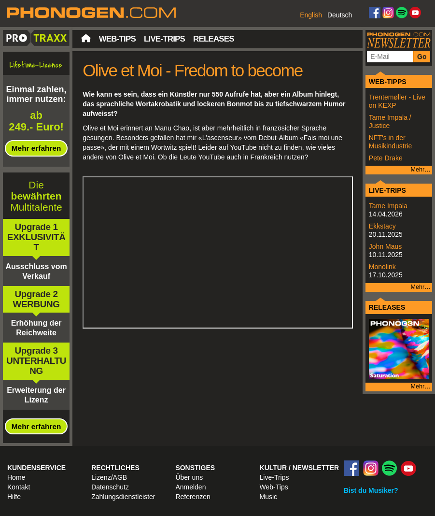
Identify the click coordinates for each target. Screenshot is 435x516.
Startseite (86, 38)
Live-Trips (164, 38)
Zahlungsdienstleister (123, 497)
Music (269, 497)
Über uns (189, 477)
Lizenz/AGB (109, 477)
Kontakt (18, 487)
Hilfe (14, 497)
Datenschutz (110, 487)
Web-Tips (117, 38)
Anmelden (190, 487)
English (311, 15)
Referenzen (192, 497)
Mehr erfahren (36, 148)
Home (16, 477)
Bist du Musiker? (371, 490)
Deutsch (339, 15)
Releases (213, 38)
